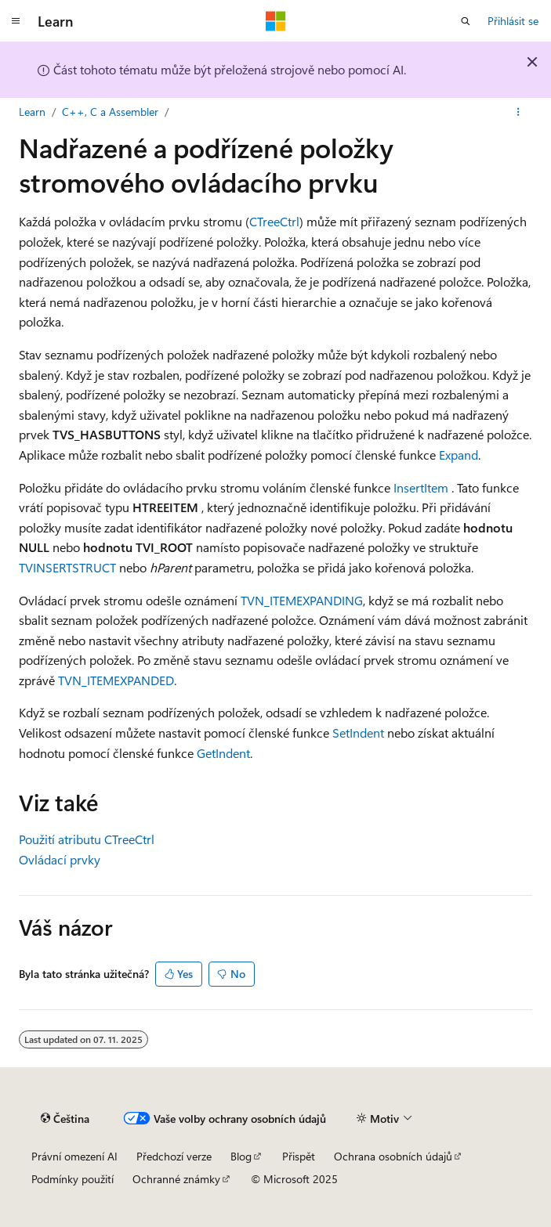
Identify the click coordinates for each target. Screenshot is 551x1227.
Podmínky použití (72, 1178)
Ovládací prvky (59, 859)
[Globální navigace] (15, 21)
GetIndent (223, 753)
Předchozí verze (174, 1156)
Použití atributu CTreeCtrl (86, 839)
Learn (32, 111)
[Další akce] (518, 112)
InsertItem (420, 487)
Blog (241, 1156)
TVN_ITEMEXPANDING (302, 600)
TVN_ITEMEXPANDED (116, 680)
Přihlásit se (513, 20)
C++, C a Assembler (110, 111)
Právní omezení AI (74, 1156)
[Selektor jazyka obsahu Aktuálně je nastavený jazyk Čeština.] (65, 1118)
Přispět (298, 1156)
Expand (458, 454)
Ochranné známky (176, 1178)
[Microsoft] (276, 21)
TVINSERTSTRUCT (67, 567)
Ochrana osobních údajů (393, 1156)
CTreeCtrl (274, 221)
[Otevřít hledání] (465, 21)
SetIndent (358, 732)
